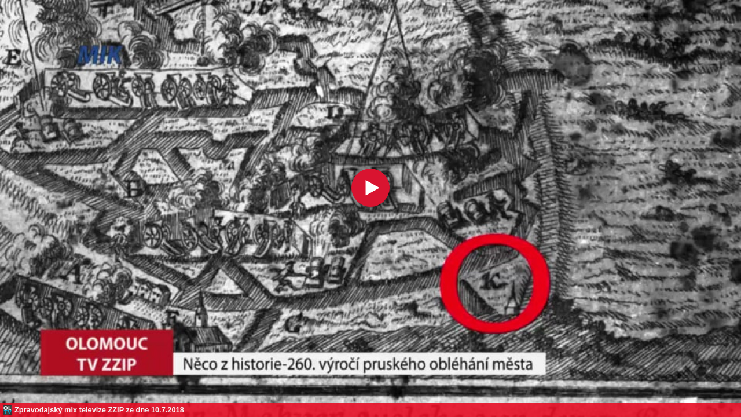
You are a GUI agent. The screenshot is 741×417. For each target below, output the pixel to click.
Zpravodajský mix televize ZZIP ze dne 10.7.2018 (99, 409)
